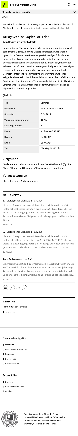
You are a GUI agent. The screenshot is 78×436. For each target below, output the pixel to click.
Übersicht (9, 312)
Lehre (17, 28)
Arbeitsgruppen (37, 24)
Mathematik (21, 24)
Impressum (10, 354)
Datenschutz (10, 358)
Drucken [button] (9, 381)
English (8, 391)
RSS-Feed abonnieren (15, 386)
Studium (7, 28)
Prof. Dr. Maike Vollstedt (52, 108)
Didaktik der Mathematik (59, 24)
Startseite (7, 24)
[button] (5, 288)
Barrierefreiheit (12, 363)
